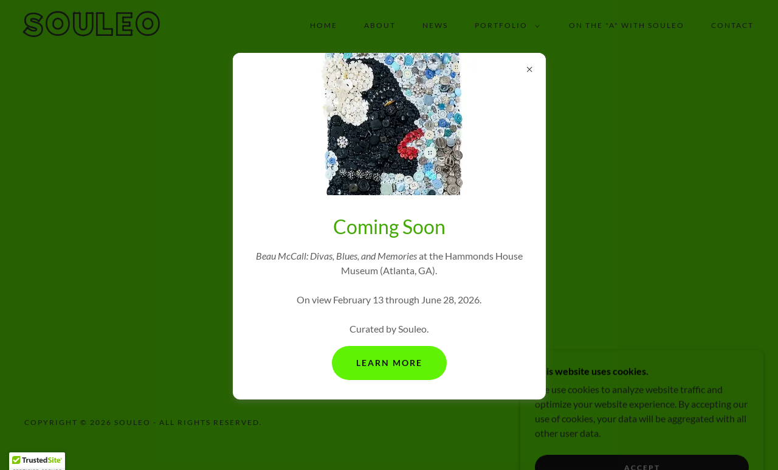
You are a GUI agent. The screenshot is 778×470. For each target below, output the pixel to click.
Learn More (389, 363)
